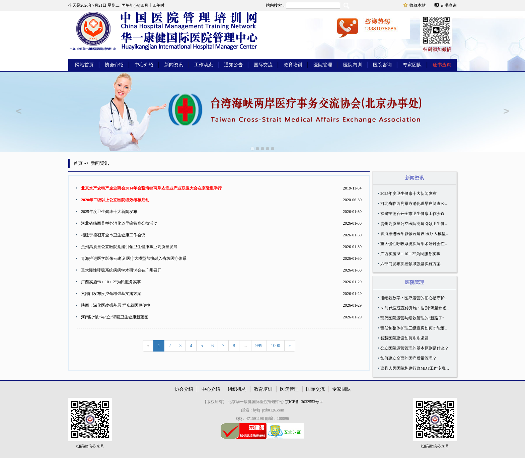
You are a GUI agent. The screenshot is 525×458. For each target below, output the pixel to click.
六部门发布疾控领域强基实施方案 (111, 293)
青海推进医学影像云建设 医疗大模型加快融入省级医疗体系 (133, 258)
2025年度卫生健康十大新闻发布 (109, 211)
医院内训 (352, 64)
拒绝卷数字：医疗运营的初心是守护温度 (416, 298)
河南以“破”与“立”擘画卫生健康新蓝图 (114, 317)
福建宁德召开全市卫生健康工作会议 (113, 235)
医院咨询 (382, 64)
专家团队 (412, 64)
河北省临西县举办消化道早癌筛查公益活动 (119, 223)
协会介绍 (114, 64)
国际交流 (263, 64)
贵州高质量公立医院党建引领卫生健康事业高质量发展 (129, 246)
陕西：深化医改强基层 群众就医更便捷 (115, 305)
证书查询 (449, 5)
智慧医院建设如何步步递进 (404, 338)
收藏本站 (417, 5)
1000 (275, 345)
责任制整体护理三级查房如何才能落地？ (416, 328)
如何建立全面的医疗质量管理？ (408, 358)
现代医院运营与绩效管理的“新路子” (412, 318)
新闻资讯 (173, 64)
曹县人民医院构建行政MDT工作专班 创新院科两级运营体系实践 (437, 368)
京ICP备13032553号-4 (304, 401)
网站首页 (84, 64)
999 (258, 345)
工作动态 (203, 64)
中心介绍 (144, 64)
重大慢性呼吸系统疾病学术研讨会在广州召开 (121, 270)
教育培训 (293, 64)
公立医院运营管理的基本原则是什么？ (414, 348)
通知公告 (233, 64)
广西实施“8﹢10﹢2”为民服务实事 (111, 282)
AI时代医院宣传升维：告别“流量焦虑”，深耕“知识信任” (430, 308)
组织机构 (237, 389)
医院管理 (322, 64)
